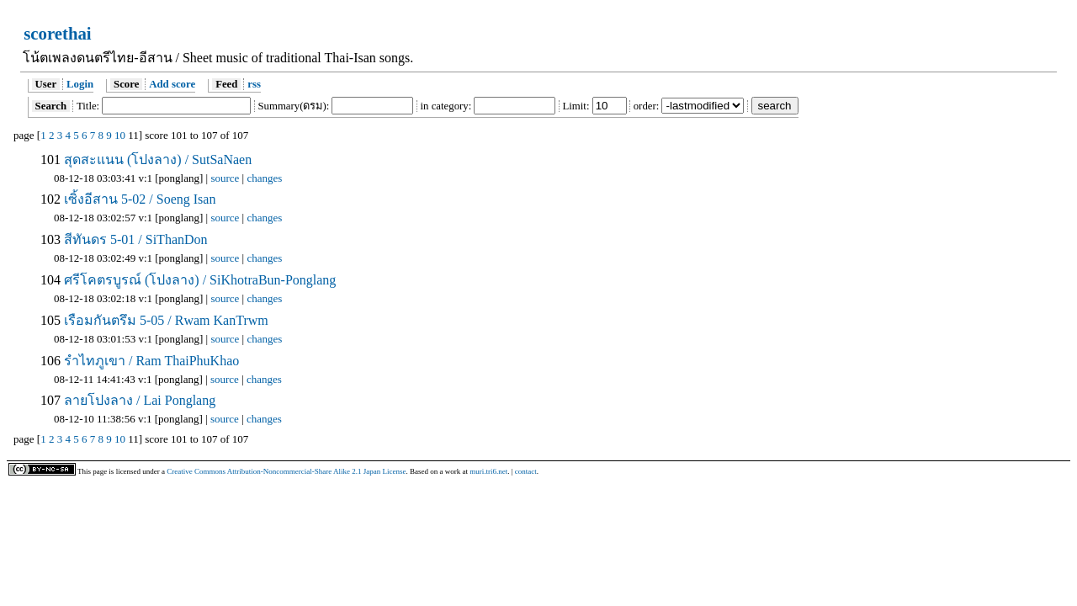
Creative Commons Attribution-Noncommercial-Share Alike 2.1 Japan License (286, 471)
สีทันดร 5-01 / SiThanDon (134, 239)
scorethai (57, 33)
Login (79, 84)
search (775, 105)
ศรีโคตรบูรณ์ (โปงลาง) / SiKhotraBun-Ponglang (198, 280)
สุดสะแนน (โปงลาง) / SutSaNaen (156, 159)
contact (526, 471)
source (224, 178)
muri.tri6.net (488, 471)
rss (254, 84)
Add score (172, 84)
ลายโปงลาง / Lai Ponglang (138, 400)
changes (264, 178)
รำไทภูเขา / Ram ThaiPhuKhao (150, 361)
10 (119, 135)
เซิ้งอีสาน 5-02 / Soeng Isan (138, 199)
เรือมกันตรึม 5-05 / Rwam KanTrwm (164, 320)
